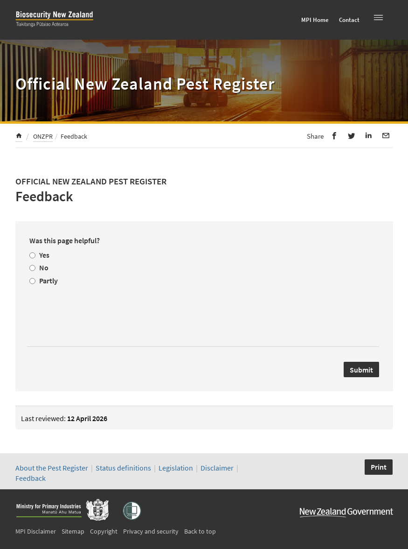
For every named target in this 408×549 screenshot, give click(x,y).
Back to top (200, 531)
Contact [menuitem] (349, 20)
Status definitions (123, 467)
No (43, 267)
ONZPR (43, 136)
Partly (48, 280)
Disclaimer (217, 467)
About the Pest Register (51, 467)
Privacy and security (151, 531)
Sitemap (73, 531)
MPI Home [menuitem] (315, 20)
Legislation (176, 467)
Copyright (104, 531)
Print (379, 467)
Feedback (30, 478)
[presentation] (100, 313)
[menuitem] (18, 137)
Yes (44, 255)
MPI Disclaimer (35, 531)
